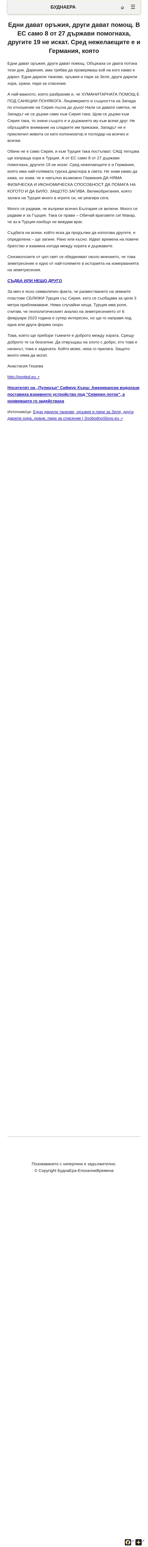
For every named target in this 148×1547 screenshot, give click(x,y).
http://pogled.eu (21, 376)
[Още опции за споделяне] (140, 1542)
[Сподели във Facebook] (129, 1542)
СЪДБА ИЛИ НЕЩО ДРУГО (34, 280)
